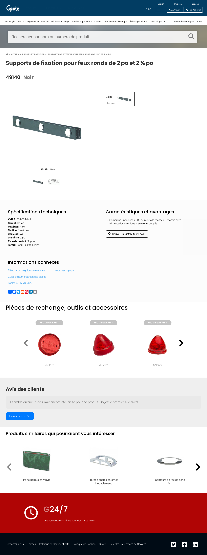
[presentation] (27, 343)
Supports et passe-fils (32, 54)
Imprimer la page (64, 270)
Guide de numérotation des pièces (27, 277)
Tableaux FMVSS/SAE (20, 283)
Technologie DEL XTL (160, 21)
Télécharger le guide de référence (26, 270)
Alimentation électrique (116, 21)
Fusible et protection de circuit (87, 21)
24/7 (148, 9)
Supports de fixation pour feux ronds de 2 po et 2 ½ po (79, 54)
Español (195, 4)
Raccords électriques (184, 21)
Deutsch (178, 4)
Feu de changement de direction (33, 21)
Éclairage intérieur (138, 21)
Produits (31, 8)
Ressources (76, 8)
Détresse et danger (60, 21)
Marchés (52, 8)
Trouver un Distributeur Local (126, 234)
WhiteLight (10, 21)
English (161, 4)
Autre (199, 21)
